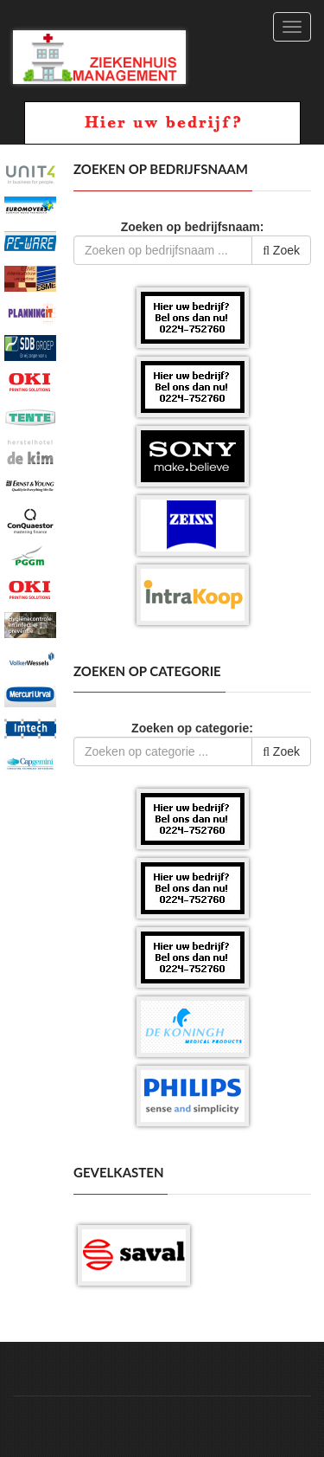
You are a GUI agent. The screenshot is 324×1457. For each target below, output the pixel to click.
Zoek (281, 250)
